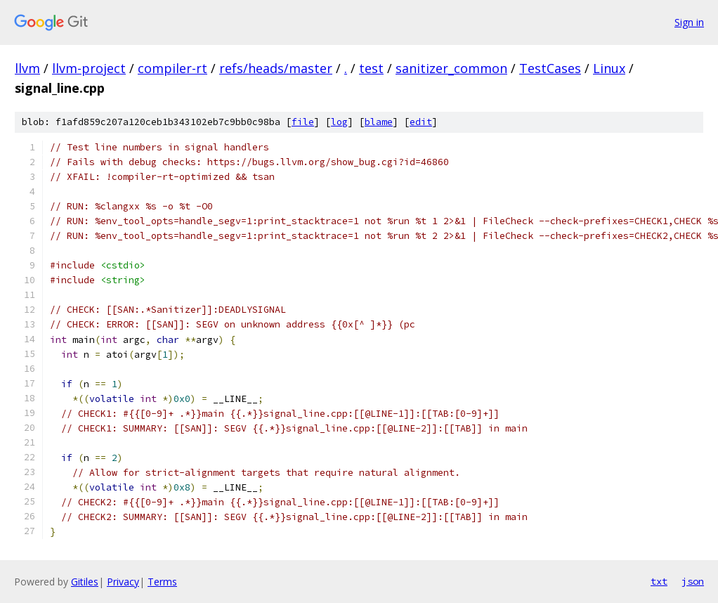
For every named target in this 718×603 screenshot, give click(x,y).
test (371, 68)
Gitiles (84, 581)
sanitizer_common (451, 68)
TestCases (550, 68)
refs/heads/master (275, 68)
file (303, 122)
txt (659, 581)
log (339, 122)
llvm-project (89, 68)
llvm (27, 68)
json (692, 581)
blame (379, 122)
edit (421, 122)
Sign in (689, 22)
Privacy (123, 581)
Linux (609, 68)
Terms (162, 581)
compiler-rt (172, 68)
